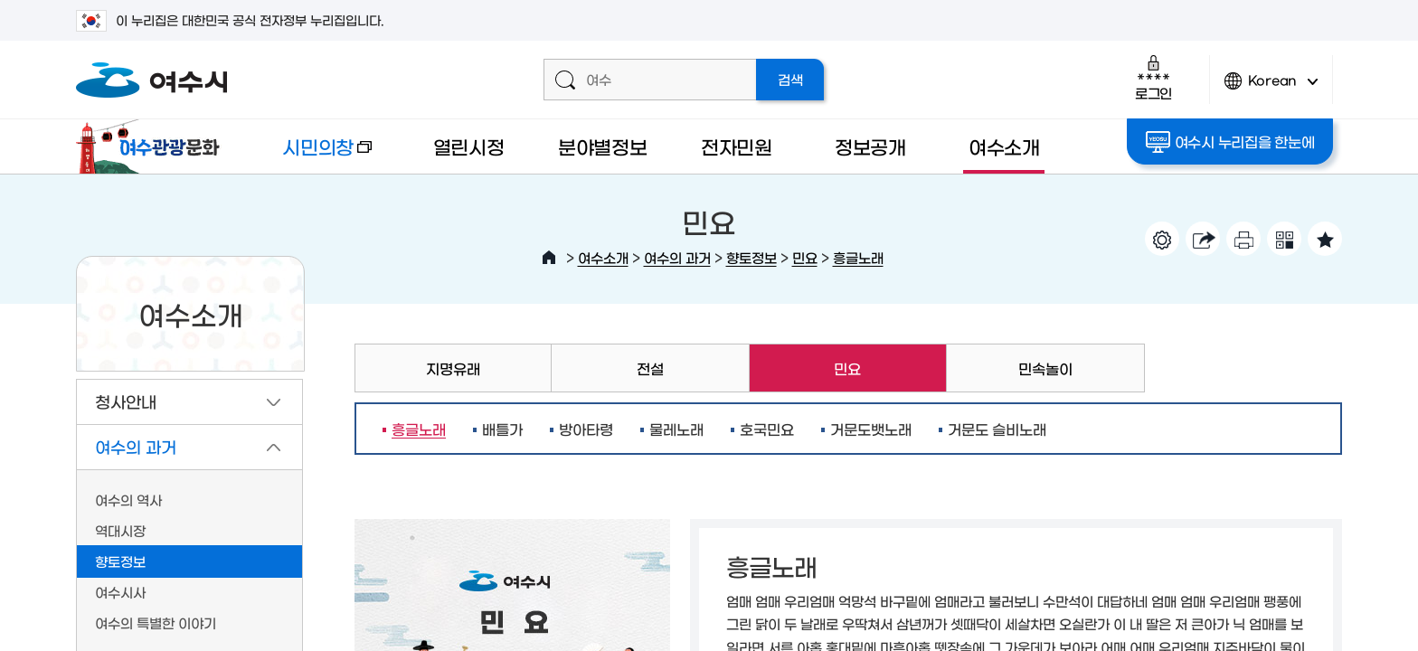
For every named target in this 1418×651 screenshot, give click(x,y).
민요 (805, 257)
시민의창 (312, 155)
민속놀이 (1045, 368)
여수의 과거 (677, 257)
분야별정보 (603, 146)
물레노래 (676, 428)
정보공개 (870, 146)
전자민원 (736, 146)
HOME (548, 257)
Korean (1271, 88)
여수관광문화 (153, 146)
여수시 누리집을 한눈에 (1230, 142)
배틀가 (502, 428)
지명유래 (453, 368)
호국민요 (767, 428)
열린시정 (469, 146)
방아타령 (586, 428)
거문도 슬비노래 (997, 428)
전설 (650, 368)
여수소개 (1004, 146)
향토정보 (751, 257)
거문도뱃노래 (871, 428)
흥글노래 (858, 257)
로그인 (1153, 77)
